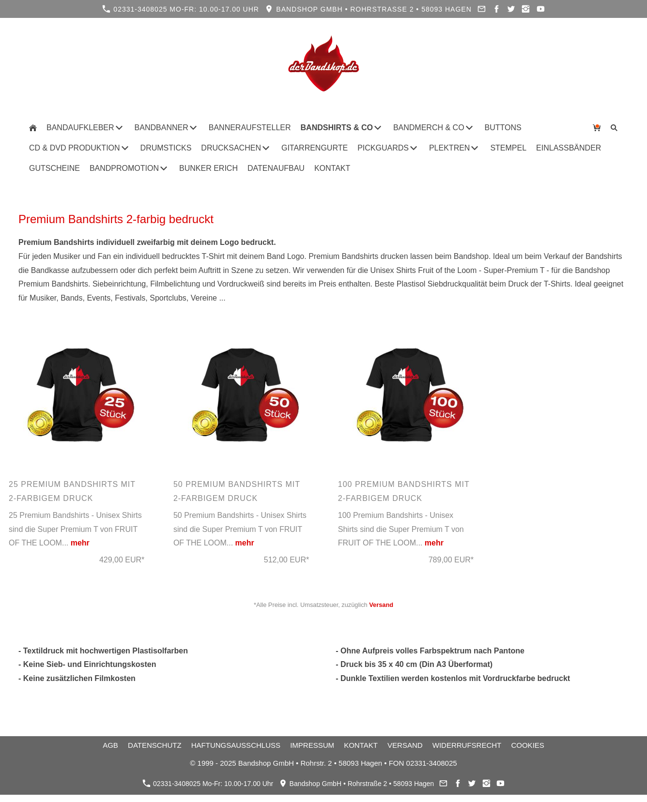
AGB (110, 745)
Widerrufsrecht (467, 745)
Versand (381, 604)
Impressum (312, 745)
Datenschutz (155, 745)
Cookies (527, 745)
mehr (80, 543)
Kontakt (361, 745)
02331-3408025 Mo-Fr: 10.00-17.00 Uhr (180, 9)
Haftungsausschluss (235, 745)
